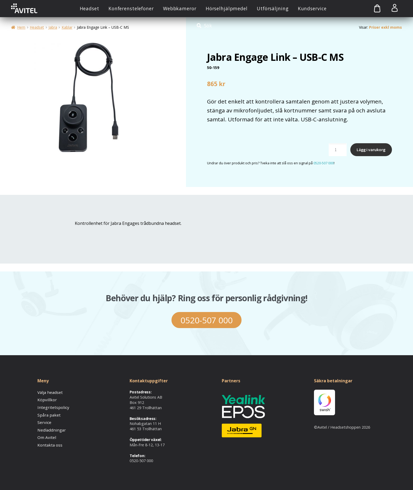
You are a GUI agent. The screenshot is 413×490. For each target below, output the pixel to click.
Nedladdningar (50, 428)
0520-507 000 (323, 163)
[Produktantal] (338, 149)
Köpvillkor (45, 399)
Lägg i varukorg (371, 149)
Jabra (52, 27)
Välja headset (49, 392)
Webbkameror (179, 8)
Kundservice (312, 8)
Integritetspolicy (51, 406)
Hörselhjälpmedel (227, 8)
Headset (89, 8)
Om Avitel (45, 435)
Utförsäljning (272, 8)
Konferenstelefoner (131, 8)
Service (43, 421)
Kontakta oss (49, 443)
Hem (21, 27)
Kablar (67, 27)
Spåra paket (47, 414)
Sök (208, 25)
